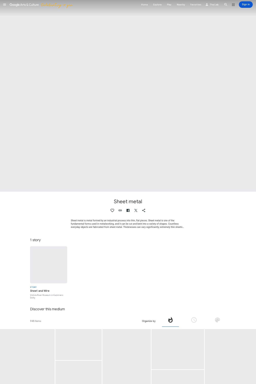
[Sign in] (246, 4)
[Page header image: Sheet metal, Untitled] (128, 96)
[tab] (170, 321)
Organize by (148, 321)
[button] (4, 4)
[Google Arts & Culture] (41, 4)
